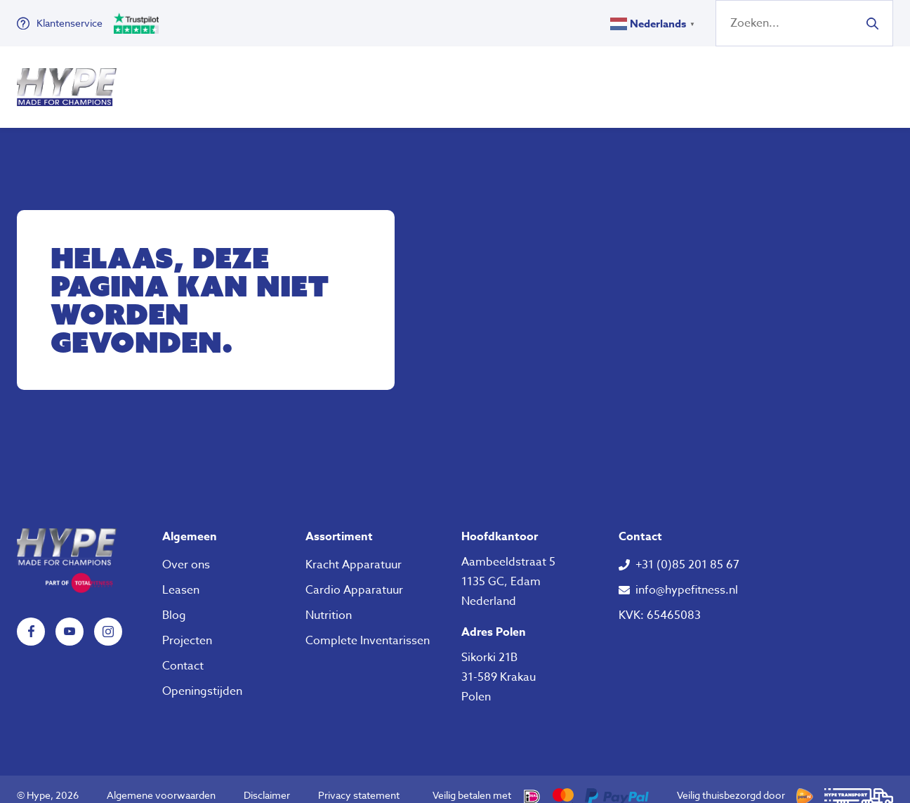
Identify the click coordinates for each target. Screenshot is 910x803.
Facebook (31, 619)
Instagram (108, 619)
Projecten (187, 628)
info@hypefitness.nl (686, 577)
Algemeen (189, 524)
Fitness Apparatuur (205, 80)
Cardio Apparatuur (354, 577)
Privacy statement (359, 782)
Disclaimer (267, 782)
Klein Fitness (349, 80)
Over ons (547, 80)
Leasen (180, 577)
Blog (174, 602)
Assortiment (339, 524)
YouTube (69, 619)
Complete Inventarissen (367, 628)
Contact (183, 653)
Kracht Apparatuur (353, 552)
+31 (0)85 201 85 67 (687, 552)
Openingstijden (202, 678)
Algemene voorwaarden (161, 782)
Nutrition (463, 80)
